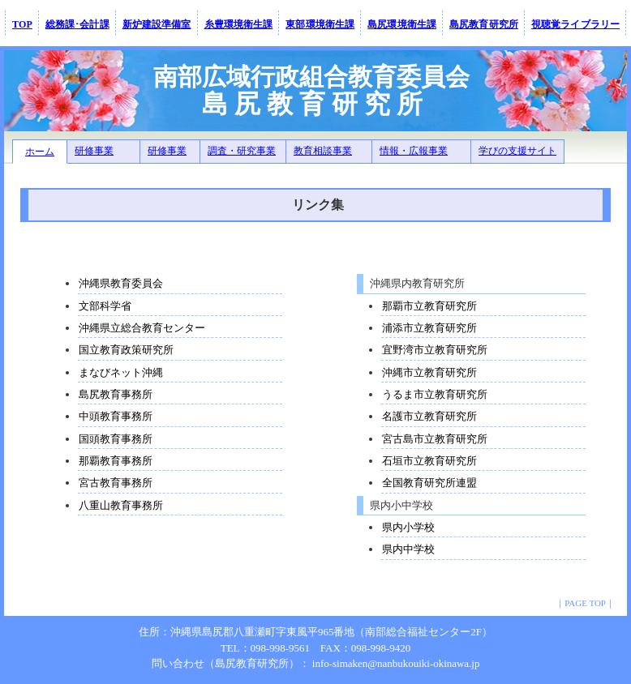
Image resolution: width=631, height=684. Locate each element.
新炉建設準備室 (156, 24)
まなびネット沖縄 (121, 372)
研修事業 (94, 150)
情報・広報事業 (414, 150)
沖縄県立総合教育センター (142, 328)
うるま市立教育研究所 (434, 394)
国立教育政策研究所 (126, 350)
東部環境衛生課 (319, 24)
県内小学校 (408, 527)
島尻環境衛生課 (401, 24)
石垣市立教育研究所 (429, 461)
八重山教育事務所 (121, 505)
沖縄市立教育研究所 (429, 372)
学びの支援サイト (517, 150)
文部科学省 (105, 306)
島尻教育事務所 (115, 394)
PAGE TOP (585, 603)
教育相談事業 (323, 150)
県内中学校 (408, 549)
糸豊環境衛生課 (238, 24)
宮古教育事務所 (115, 483)
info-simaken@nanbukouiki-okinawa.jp (396, 663)
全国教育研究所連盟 (429, 483)
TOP (22, 24)
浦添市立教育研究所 (429, 328)
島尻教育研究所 (483, 24)
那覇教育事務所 (115, 461)
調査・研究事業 (242, 150)
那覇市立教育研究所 (429, 306)
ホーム (39, 151)
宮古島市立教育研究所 (434, 439)
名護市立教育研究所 (429, 416)
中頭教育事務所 (115, 416)
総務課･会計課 (77, 24)
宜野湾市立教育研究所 (434, 350)
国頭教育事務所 (115, 439)
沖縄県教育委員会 (121, 283)
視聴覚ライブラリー (575, 24)
